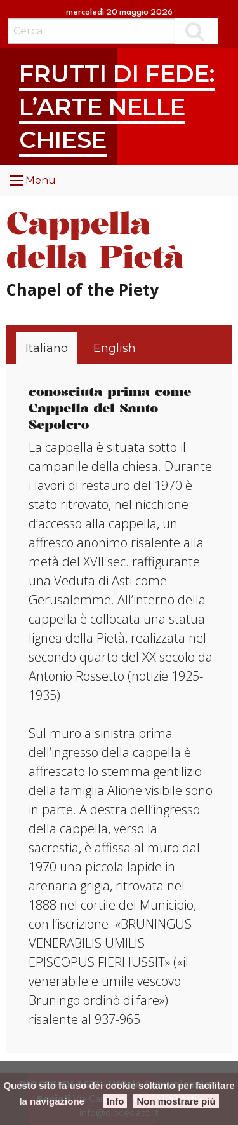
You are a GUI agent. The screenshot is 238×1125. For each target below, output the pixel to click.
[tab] (46, 348)
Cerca (196, 31)
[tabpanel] (121, 706)
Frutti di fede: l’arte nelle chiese (117, 106)
